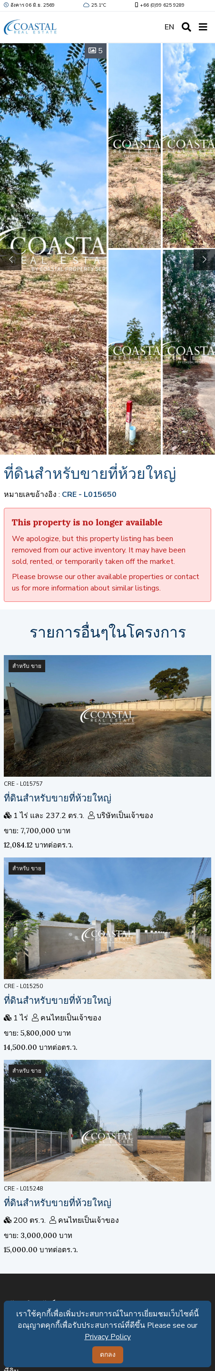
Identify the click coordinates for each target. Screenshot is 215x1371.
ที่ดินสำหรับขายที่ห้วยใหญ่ (57, 798)
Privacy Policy (108, 1337)
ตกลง (108, 1354)
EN (169, 27)
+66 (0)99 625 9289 (159, 5)
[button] (204, 259)
